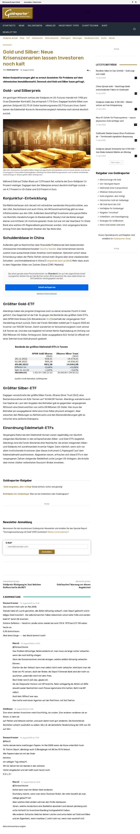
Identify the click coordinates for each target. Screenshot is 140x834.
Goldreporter (13, 70)
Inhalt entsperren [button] (46, 287)
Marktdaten (7, 45)
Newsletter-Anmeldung (17, 522)
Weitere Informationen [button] (47, 294)
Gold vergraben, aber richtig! (17, 487)
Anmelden (47, 552)
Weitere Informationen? (58, 532)
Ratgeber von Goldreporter (113, 173)
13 (135, 125)
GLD (48, 319)
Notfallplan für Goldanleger (16, 494)
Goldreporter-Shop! (122, 238)
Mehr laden (116, 162)
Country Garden (48, 249)
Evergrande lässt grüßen (58, 260)
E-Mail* (9, 543)
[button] (134, 29)
